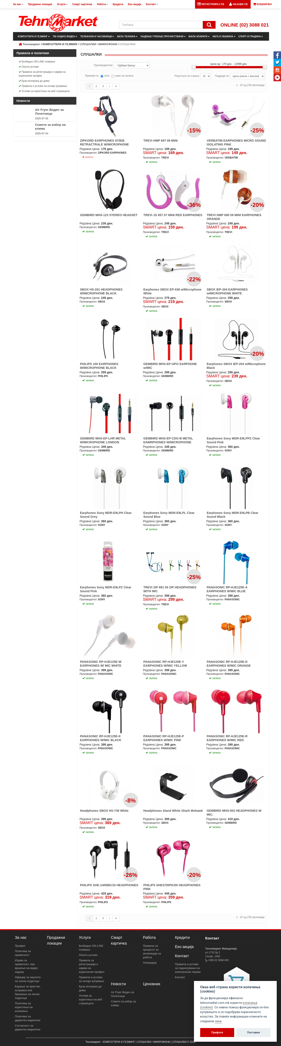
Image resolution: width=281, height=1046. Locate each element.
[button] (238, 4)
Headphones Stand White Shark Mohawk (173, 810)
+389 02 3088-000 (218, 960)
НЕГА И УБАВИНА (224, 36)
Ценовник (151, 984)
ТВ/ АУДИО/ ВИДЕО (65, 36)
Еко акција (184, 947)
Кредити (182, 937)
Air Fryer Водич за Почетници (49, 111)
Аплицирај (150, 962)
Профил (20, 945)
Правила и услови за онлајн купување (43, 86)
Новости (118, 984)
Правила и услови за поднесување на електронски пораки (188, 968)
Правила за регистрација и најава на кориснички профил (42, 73)
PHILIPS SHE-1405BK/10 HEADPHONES (109, 885)
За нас (21, 937)
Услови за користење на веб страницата (44, 91)
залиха (87, 157)
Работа (149, 937)
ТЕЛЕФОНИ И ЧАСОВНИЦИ (97, 36)
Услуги (85, 937)
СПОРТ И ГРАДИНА (250, 36)
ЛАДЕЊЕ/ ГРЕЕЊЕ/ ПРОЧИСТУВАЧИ (162, 36)
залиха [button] (151, 161)
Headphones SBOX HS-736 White (104, 810)
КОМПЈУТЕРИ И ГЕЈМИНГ (34, 36)
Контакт (182, 956)
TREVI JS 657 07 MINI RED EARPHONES (172, 215)
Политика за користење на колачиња (24, 1007)
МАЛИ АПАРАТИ (199, 36)
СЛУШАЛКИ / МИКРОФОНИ (98, 44)
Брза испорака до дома (34, 80)
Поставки (253, 1032)
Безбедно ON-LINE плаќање (37, 61)
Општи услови (29, 66)
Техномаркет (31, 44)
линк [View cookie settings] (218, 1021)
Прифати (217, 1032)
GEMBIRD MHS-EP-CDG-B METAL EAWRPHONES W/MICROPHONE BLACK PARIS (168, 442)
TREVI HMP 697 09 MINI (160, 140)
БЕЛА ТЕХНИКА (127, 36)
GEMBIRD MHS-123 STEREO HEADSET (109, 215)
